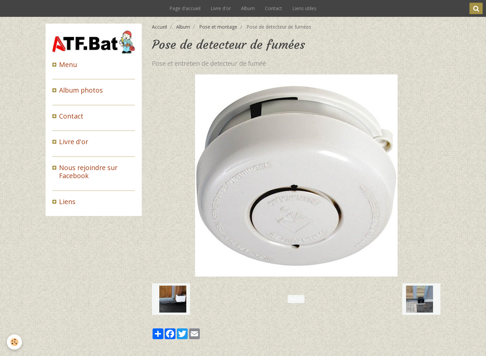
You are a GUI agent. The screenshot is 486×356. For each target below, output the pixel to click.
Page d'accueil (184, 8)
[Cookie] (14, 342)
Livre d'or (221, 8)
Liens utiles (304, 8)
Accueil (159, 27)
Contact (273, 8)
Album (248, 8)
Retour (296, 299)
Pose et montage (218, 27)
